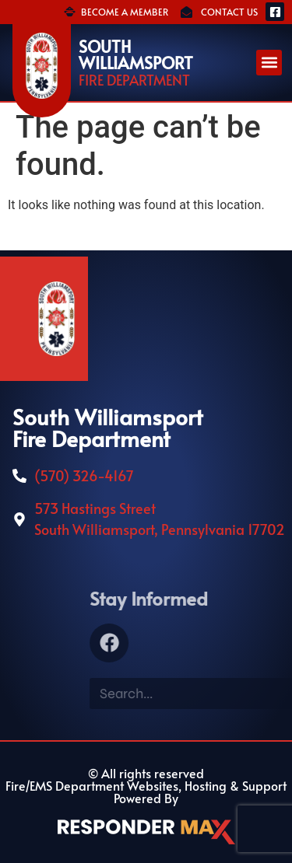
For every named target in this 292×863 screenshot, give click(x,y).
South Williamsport (136, 54)
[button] (269, 62)
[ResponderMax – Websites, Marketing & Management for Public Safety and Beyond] (146, 832)
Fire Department (134, 80)
